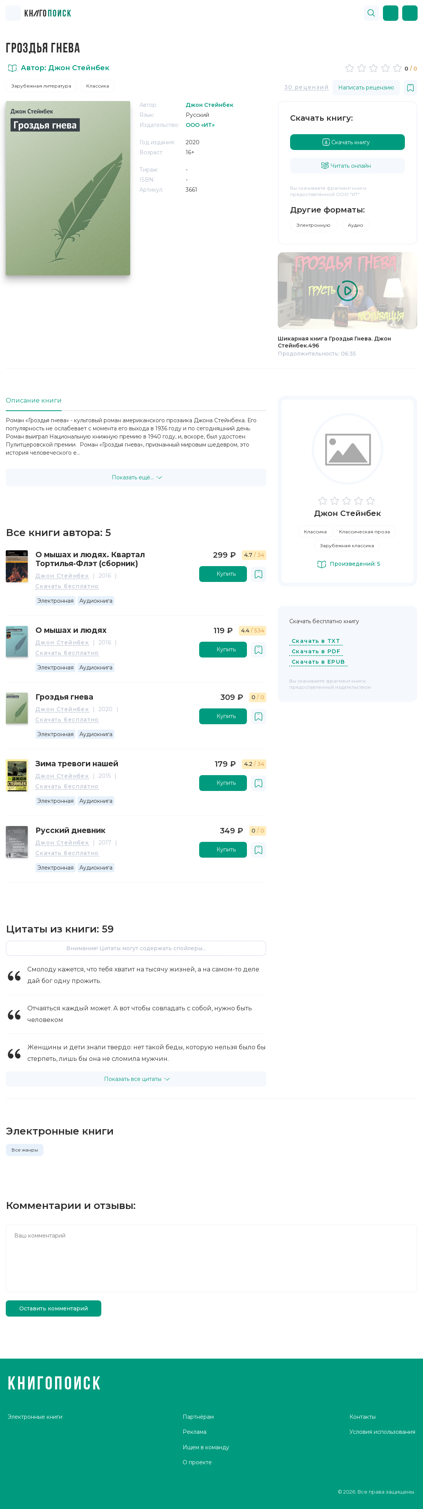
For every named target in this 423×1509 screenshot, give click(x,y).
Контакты (362, 1416)
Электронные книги (35, 1416)
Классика (97, 86)
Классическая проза (364, 531)
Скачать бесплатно (67, 586)
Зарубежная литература (41, 86)
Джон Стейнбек (62, 576)
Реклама (194, 1431)
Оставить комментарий (53, 1308)
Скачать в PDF (316, 651)
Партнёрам (198, 1416)
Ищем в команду (206, 1447)
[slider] (375, 68)
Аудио (355, 225)
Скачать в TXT (316, 640)
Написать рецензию (366, 87)
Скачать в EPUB (318, 661)
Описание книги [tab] (34, 400)
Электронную (314, 225)
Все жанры (25, 1150)
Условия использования (382, 1431)
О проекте (197, 1462)
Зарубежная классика (347, 545)
